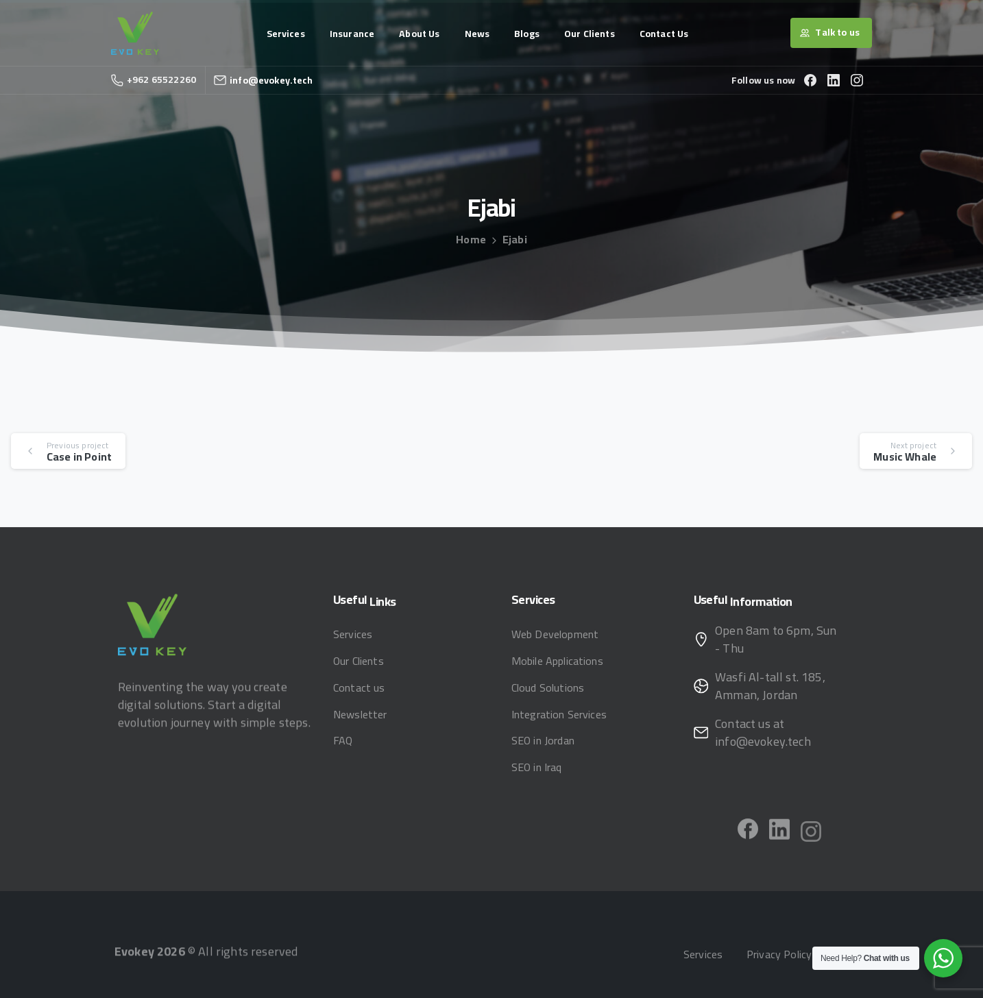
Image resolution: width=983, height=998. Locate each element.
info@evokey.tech (271, 80)
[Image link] (152, 625)
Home (471, 240)
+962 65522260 (153, 79)
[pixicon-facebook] (748, 832)
